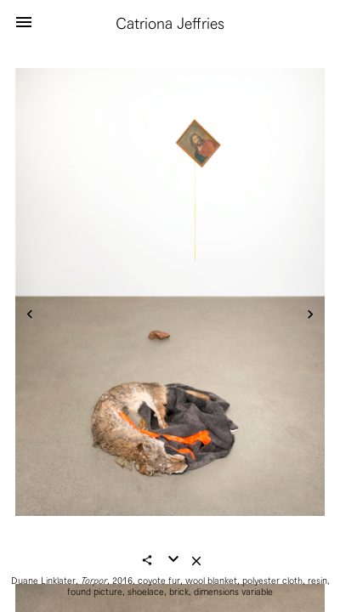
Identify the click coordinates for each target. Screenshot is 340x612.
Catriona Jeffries (170, 23)
